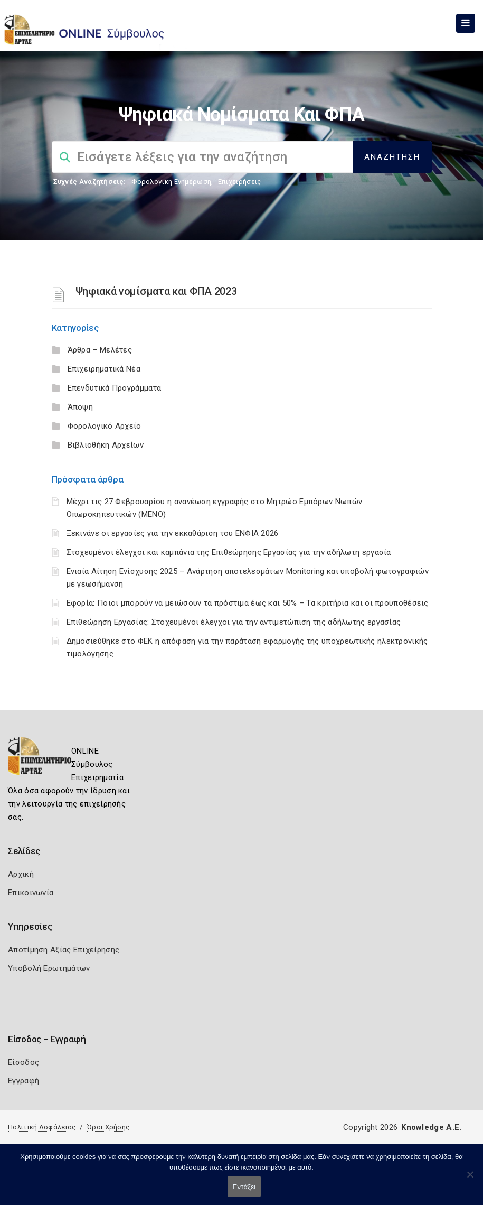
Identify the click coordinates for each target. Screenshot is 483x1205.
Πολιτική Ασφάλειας (41, 1127)
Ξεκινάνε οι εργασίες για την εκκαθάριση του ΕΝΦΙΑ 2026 (173, 533)
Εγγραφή (23, 1081)
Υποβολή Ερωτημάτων (49, 968)
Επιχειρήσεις (239, 182)
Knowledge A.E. (431, 1127)
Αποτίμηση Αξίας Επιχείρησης (63, 949)
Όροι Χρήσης (108, 1127)
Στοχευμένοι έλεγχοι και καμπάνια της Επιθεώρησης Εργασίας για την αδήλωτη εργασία (229, 552)
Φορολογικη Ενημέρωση (171, 182)
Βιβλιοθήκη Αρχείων (106, 445)
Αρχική (21, 874)
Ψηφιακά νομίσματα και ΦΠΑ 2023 (156, 291)
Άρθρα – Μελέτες (100, 350)
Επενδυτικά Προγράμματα (115, 388)
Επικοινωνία (30, 892)
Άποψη (80, 407)
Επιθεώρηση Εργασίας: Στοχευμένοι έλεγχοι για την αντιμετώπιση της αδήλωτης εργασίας (234, 622)
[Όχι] (470, 1179)
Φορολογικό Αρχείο (104, 426)
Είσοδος (23, 1062)
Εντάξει (244, 1187)
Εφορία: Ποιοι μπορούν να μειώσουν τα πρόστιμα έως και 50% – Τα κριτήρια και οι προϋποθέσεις (248, 603)
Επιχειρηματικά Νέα (104, 369)
